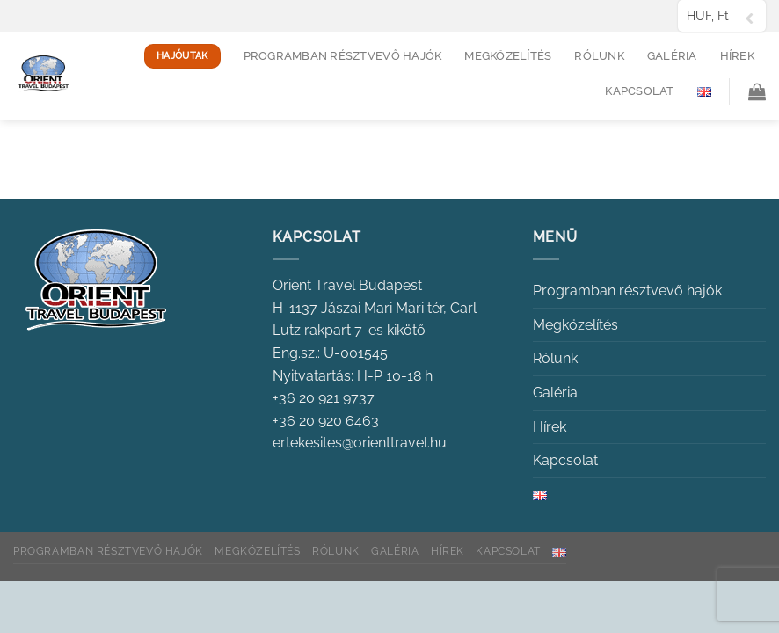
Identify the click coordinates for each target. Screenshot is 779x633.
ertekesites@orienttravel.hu (360, 442)
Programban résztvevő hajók (343, 55)
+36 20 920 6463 (326, 420)
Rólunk (599, 55)
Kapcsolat (639, 91)
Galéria (672, 55)
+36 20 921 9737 (324, 397)
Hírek (737, 55)
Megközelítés (507, 55)
